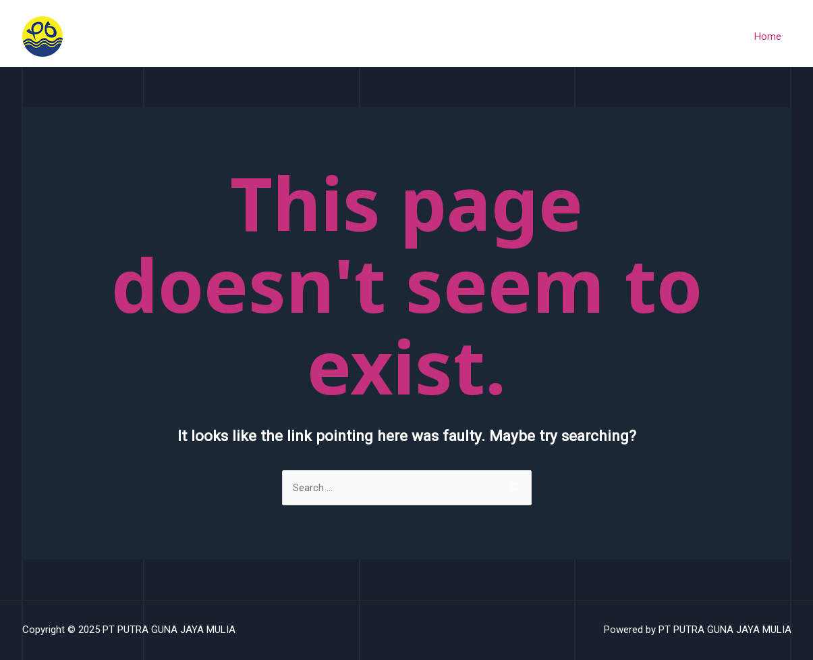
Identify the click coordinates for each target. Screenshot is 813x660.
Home (767, 36)
